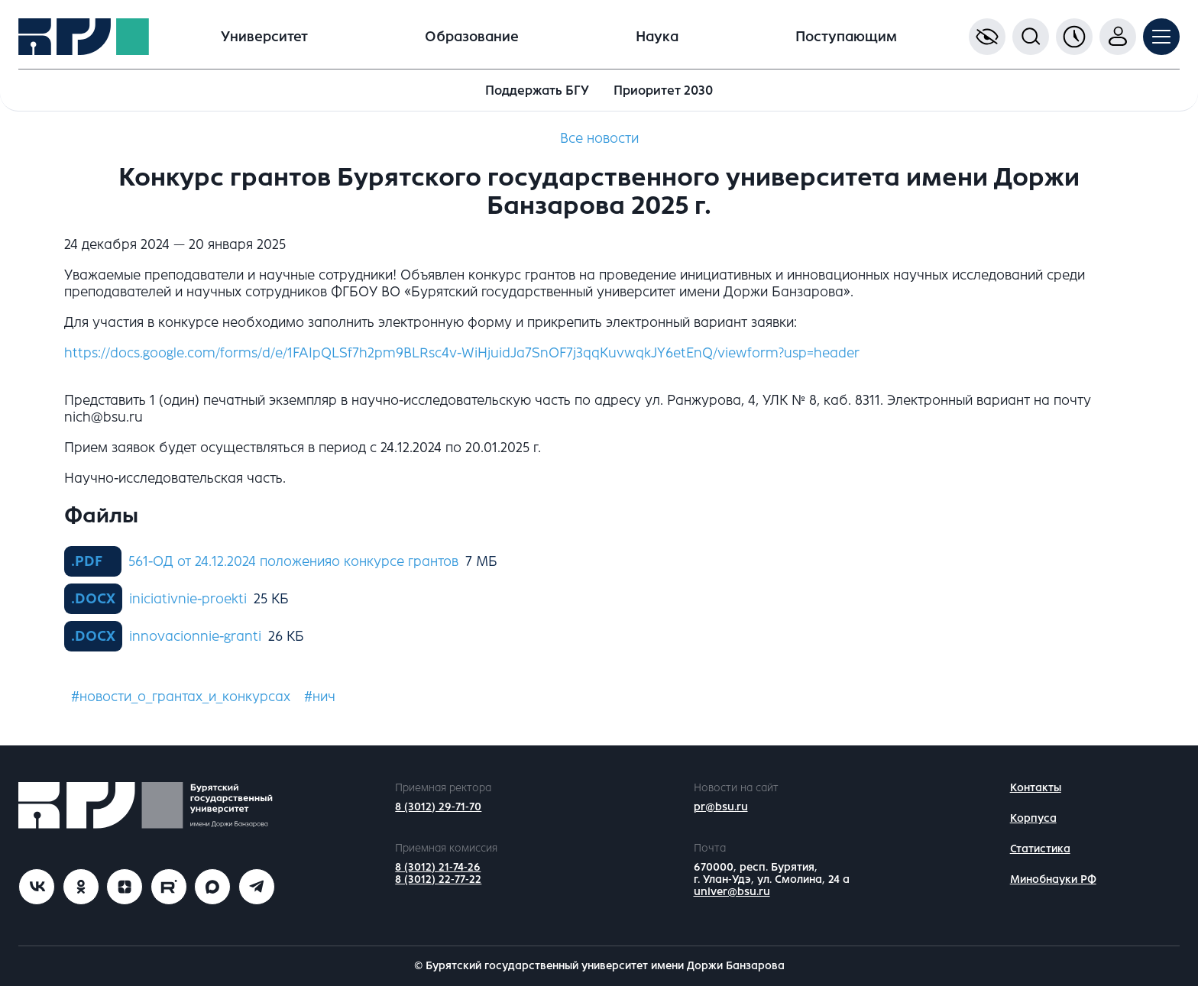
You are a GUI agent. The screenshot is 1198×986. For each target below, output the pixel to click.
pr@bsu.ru (721, 807)
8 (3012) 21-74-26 (438, 867)
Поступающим (846, 36)
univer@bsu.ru (732, 891)
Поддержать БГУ (537, 90)
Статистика (1040, 849)
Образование (472, 36)
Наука (657, 36)
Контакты (1035, 788)
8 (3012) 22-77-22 (438, 879)
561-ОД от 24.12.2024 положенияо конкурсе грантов (293, 561)
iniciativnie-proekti (188, 598)
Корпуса (1033, 818)
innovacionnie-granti (195, 636)
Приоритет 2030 (663, 90)
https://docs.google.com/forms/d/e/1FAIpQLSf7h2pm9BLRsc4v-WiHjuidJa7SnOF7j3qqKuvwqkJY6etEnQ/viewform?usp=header (462, 352)
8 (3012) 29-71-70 (438, 807)
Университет (264, 36)
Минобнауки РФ (1053, 879)
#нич (319, 696)
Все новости (599, 138)
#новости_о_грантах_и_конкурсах (180, 696)
